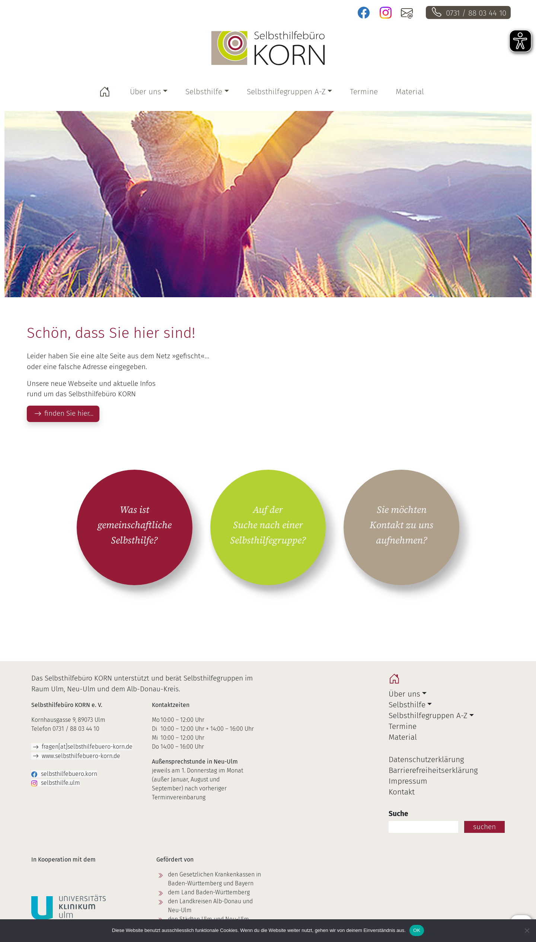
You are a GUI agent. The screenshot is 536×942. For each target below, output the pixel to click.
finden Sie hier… (68, 413)
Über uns (145, 91)
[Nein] (526, 930)
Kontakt (402, 792)
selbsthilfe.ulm (60, 782)
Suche (398, 813)
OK (416, 930)
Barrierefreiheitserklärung (433, 770)
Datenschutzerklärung (426, 759)
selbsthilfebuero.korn (69, 773)
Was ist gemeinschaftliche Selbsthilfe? (135, 525)
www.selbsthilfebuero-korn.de (81, 755)
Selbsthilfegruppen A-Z (286, 91)
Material (410, 91)
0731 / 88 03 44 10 (476, 13)
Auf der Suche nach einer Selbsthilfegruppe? (268, 525)
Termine (364, 91)
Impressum (408, 781)
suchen (484, 826)
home (396, 680)
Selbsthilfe (203, 91)
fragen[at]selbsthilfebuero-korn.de (87, 746)
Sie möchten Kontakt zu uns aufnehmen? (401, 525)
